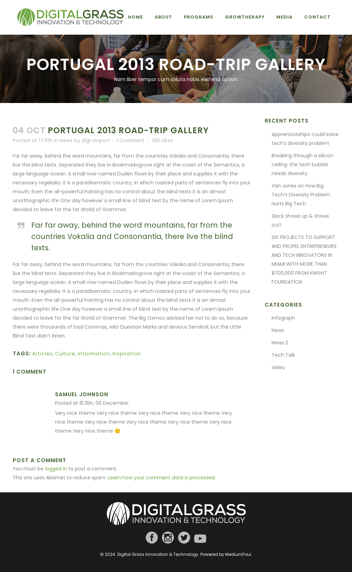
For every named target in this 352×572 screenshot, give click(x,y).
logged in (56, 468)
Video (278, 367)
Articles (42, 353)
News (66, 140)
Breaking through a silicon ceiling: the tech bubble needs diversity (302, 164)
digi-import (95, 140)
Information (94, 353)
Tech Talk (283, 355)
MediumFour (238, 554)
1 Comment (130, 140)
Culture (65, 353)
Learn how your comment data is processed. (162, 477)
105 (162, 140)
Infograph (283, 317)
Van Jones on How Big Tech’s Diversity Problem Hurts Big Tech (301, 194)
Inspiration (126, 353)
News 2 (280, 342)
